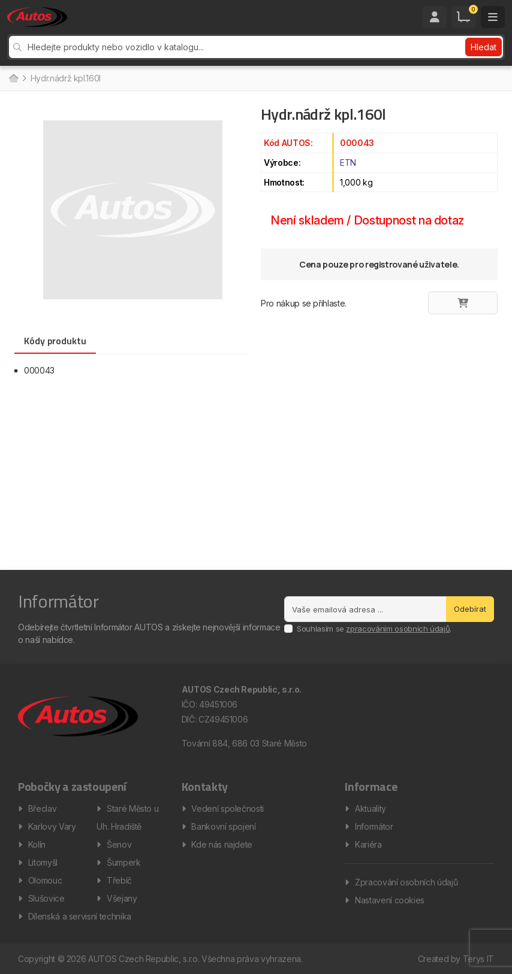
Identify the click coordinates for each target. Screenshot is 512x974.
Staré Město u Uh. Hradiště (127, 817)
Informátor (374, 826)
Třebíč (119, 880)
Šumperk (124, 862)
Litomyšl (43, 862)
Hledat (483, 47)
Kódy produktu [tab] (55, 340)
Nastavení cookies (389, 900)
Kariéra (368, 844)
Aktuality (370, 808)
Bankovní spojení (223, 826)
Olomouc (45, 880)
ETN (348, 162)
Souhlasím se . (374, 628)
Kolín (37, 844)
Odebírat (470, 609)
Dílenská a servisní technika (79, 916)
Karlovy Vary (52, 826)
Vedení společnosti (227, 808)
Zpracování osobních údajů (406, 882)
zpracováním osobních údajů (398, 628)
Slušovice (46, 898)
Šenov (119, 844)
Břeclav (42, 808)
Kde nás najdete (221, 844)
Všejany (122, 898)
